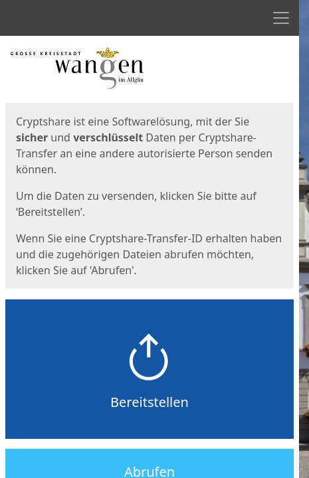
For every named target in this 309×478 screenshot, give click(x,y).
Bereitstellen (149, 402)
